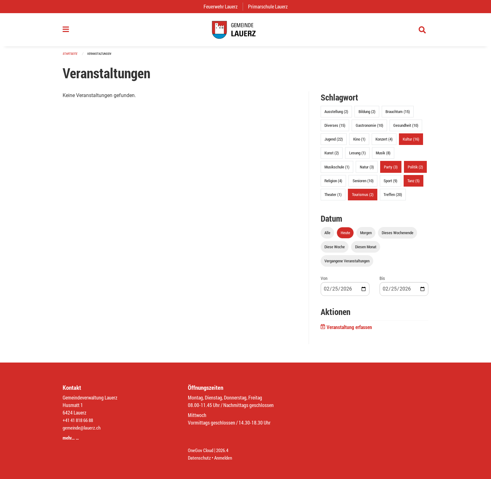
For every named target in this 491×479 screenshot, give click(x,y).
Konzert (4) (384, 142)
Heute (345, 236)
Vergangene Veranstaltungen (347, 264)
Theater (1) (333, 197)
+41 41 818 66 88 (79, 420)
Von (324, 282)
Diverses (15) (334, 128)
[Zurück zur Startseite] (245, 31)
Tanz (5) (413, 183)
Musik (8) (383, 156)
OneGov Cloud (201, 450)
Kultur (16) (411, 142)
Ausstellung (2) (336, 114)
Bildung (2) (367, 114)
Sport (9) (390, 183)
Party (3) (391, 170)
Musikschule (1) (336, 170)
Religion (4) (333, 183)
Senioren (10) (363, 183)
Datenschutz (200, 457)
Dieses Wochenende (397, 236)
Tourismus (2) (363, 197)
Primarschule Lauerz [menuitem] (270, 6)
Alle (327, 236)
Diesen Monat (365, 250)
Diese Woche (334, 250)
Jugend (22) (333, 142)
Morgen (366, 236)
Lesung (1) (357, 156)
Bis (382, 282)
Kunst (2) (331, 156)
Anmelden (225, 457)
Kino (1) (359, 142)
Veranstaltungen (102, 56)
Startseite (71, 56)
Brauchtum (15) (397, 114)
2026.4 (225, 450)
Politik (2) (415, 170)
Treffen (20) (393, 197)
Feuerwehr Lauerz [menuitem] (223, 6)
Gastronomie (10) (369, 128)
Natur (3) (367, 170)
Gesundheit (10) (405, 128)
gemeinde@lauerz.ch (83, 427)
